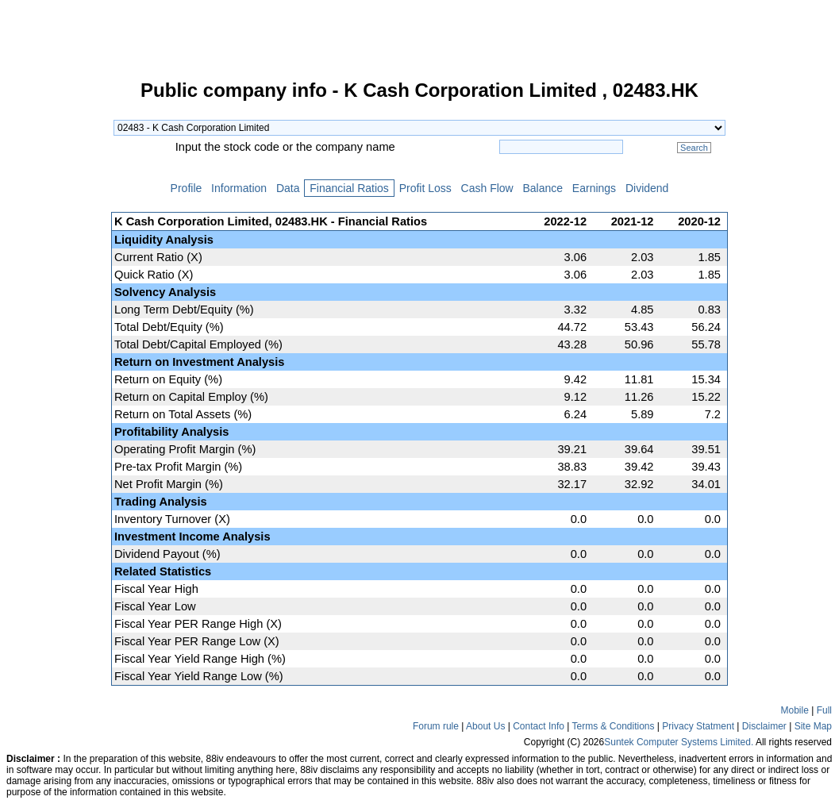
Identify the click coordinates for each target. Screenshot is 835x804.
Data (287, 188)
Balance (543, 188)
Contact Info (538, 726)
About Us (485, 726)
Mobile (795, 710)
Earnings (594, 188)
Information (239, 188)
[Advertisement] (55, 321)
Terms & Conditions (612, 726)
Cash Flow (487, 188)
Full (824, 710)
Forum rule (436, 726)
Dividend (646, 188)
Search (694, 147)
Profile (186, 188)
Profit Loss (425, 188)
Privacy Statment (698, 726)
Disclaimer (764, 726)
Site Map (813, 726)
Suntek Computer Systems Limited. (678, 742)
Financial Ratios (348, 188)
